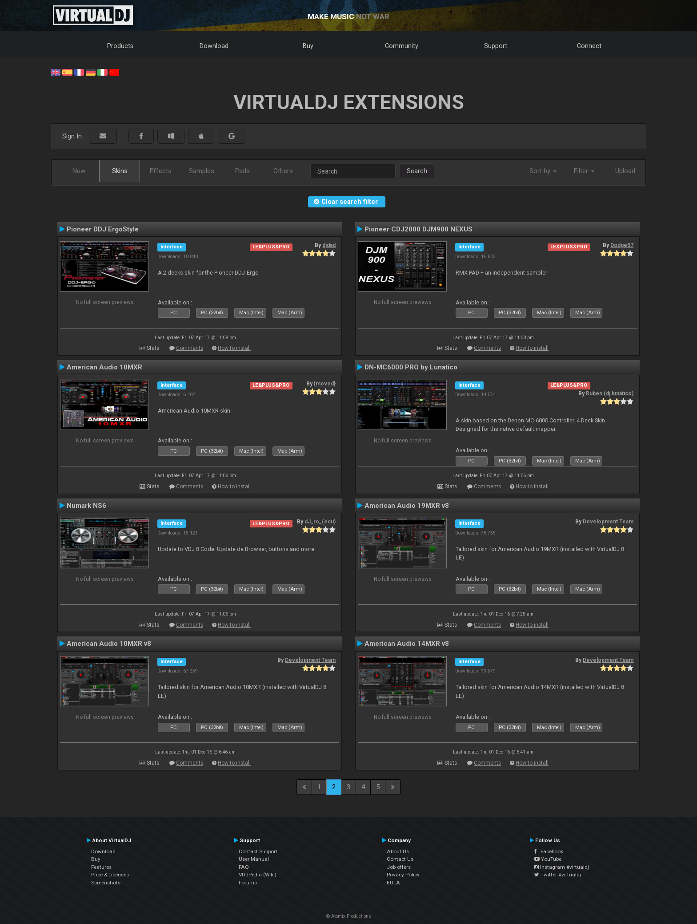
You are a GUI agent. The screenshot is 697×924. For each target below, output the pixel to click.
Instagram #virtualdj (561, 867)
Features (101, 867)
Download (214, 45)
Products (120, 45)
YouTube (547, 859)
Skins (120, 171)
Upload (625, 171)
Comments (189, 348)
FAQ (244, 867)
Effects (161, 171)
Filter (584, 171)
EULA (393, 882)
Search (417, 171)
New (78, 171)
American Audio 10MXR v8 (109, 644)
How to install (234, 348)
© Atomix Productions (348, 916)
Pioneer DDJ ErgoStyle (103, 229)
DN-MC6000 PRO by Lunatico (411, 367)
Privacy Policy (403, 874)
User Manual (254, 859)
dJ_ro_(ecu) (320, 522)
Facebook (548, 851)
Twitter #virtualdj (557, 874)
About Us (398, 851)
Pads (242, 171)
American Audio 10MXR (104, 367)
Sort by (543, 171)
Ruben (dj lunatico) (609, 393)
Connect (589, 45)
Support (495, 45)
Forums (248, 882)
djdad (329, 245)
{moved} (325, 384)
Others (283, 171)
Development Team (608, 522)
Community (401, 45)
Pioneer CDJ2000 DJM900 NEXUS (419, 229)
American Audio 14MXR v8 (407, 644)
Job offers (399, 867)
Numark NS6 (86, 506)
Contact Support (258, 851)
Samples (201, 171)
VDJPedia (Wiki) (257, 874)
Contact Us (400, 859)
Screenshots (105, 882)
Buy (308, 45)
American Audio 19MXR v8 (407, 506)
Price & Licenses (110, 874)
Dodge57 (621, 245)
